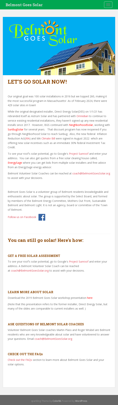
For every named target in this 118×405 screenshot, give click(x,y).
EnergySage (15, 162)
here (90, 298)
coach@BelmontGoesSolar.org (91, 173)
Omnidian (82, 116)
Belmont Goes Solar (24, 4)
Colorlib (57, 401)
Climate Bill (48, 138)
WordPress (81, 401)
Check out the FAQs (20, 360)
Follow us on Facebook (22, 217)
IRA (27, 138)
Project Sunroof (78, 153)
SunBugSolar (15, 129)
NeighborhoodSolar (81, 125)
